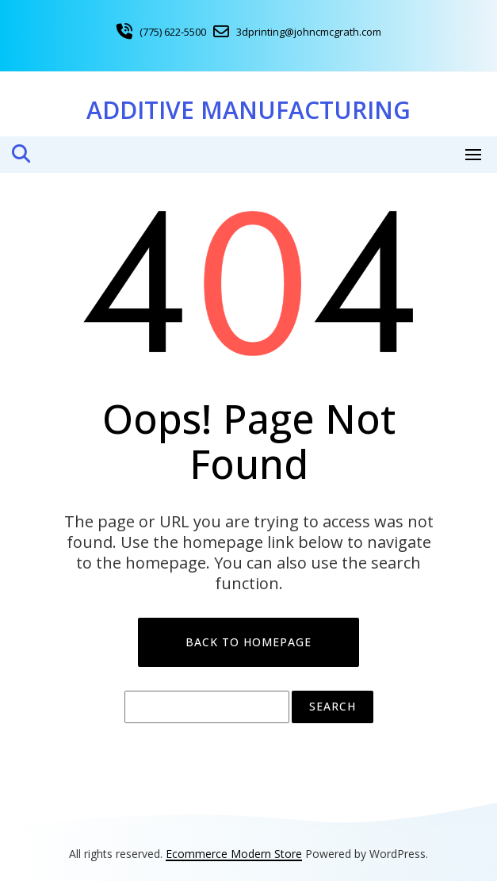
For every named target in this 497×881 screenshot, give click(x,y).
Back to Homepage (248, 641)
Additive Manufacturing (248, 110)
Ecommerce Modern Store (234, 853)
